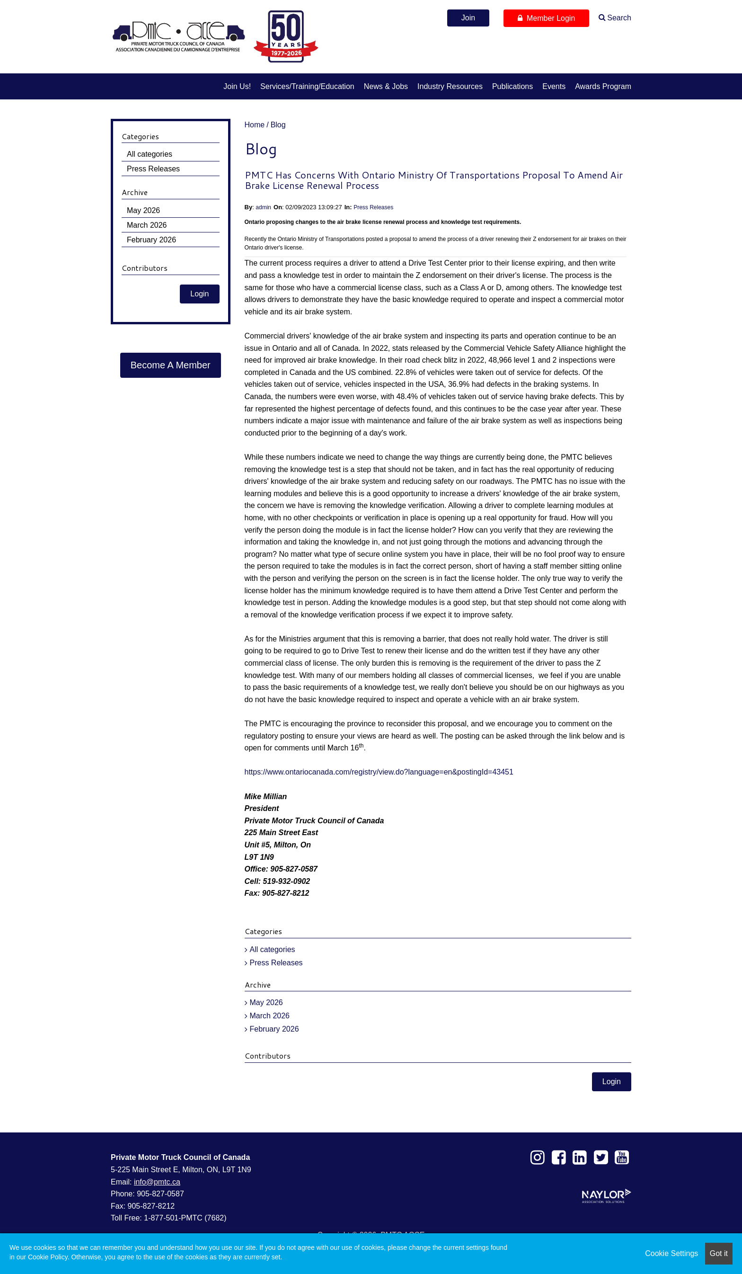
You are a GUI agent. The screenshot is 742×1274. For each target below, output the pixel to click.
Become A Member (171, 365)
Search (619, 18)
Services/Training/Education (307, 86)
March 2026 (270, 1016)
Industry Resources (450, 86)
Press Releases (373, 207)
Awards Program (603, 86)
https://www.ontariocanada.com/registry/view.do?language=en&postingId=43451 (379, 772)
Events (553, 86)
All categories (272, 949)
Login (611, 1082)
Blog (278, 125)
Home (255, 125)
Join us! (237, 86)
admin (263, 207)
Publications (512, 86)
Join (468, 18)
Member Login (546, 18)
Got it (719, 1253)
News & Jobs (386, 86)
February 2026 (274, 1029)
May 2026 (266, 1002)
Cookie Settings (671, 1253)
